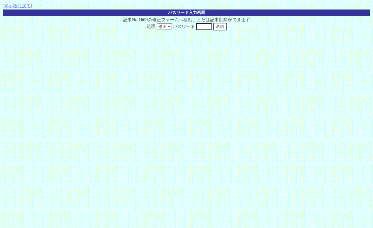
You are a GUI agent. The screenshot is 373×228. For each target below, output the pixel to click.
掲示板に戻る (17, 5)
